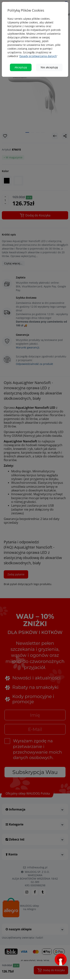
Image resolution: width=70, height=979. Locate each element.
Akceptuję (21, 64)
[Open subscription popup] (61, 960)
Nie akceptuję (49, 64)
